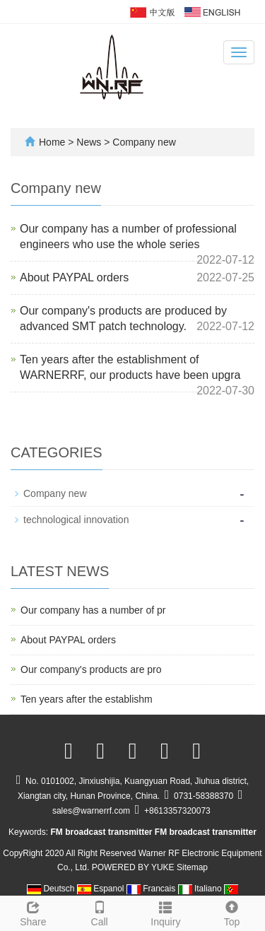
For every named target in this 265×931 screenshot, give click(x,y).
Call (99, 911)
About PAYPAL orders (74, 277)
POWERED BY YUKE (134, 867)
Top (232, 911)
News (90, 142)
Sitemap (192, 867)
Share (33, 911)
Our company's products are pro (91, 669)
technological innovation (76, 519)
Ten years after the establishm (86, 699)
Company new (142, 142)
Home (52, 142)
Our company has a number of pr (92, 610)
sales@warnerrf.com (91, 811)
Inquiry (166, 911)
